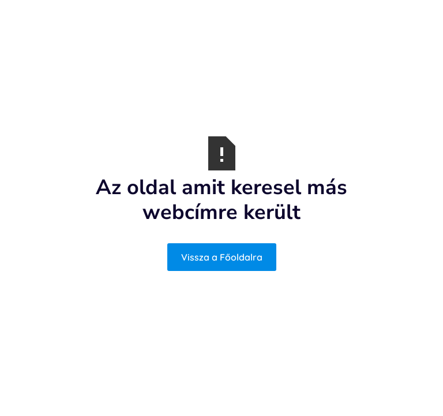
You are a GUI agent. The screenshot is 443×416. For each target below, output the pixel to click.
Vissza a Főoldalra (221, 257)
